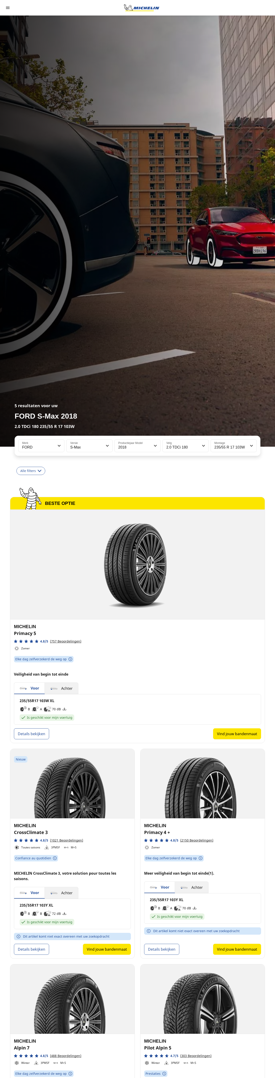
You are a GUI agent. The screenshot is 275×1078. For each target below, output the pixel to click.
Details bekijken (31, 733)
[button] (59, 445)
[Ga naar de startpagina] (141, 8)
